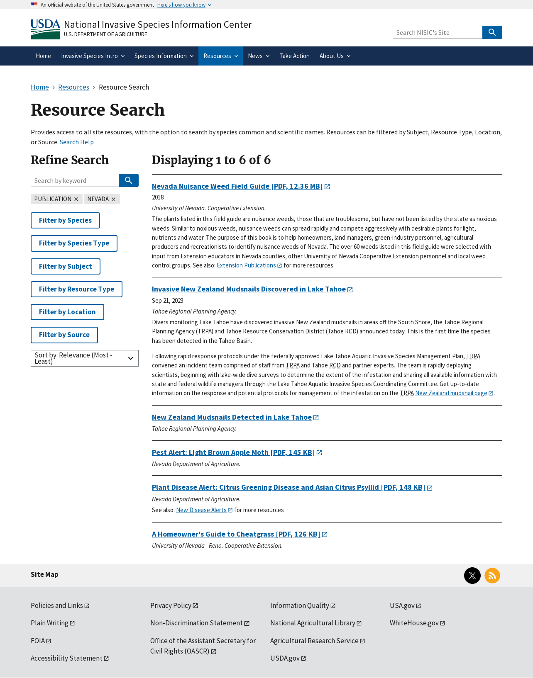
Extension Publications (246, 265)
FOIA (38, 640)
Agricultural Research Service (314, 640)
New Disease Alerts (201, 510)
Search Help (77, 142)
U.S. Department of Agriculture (105, 34)
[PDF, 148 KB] (288, 487)
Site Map (45, 574)
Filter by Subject (65, 266)
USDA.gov (285, 658)
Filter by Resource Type (76, 289)
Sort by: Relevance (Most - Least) (73, 358)
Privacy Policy (170, 605)
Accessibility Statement (67, 658)
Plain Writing (49, 622)
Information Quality (299, 605)
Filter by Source (64, 334)
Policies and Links (57, 605)
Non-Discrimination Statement (196, 622)
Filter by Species (65, 220)
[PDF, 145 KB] (233, 452)
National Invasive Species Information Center (158, 24)
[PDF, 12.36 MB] (237, 186)
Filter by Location (67, 311)
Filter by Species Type (74, 243)
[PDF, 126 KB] (236, 534)
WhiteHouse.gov (414, 622)
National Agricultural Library (312, 622)
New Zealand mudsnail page (451, 393)
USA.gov (402, 605)
